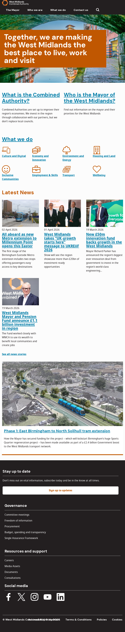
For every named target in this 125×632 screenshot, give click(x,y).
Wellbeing (99, 175)
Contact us (81, 10)
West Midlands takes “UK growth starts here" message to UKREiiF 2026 (61, 242)
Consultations (13, 578)
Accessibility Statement (44, 619)
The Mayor (13, 10)
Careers (9, 560)
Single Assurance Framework (21, 538)
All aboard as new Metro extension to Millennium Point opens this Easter (19, 240)
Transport (68, 175)
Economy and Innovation (40, 158)
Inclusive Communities (10, 177)
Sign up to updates (60, 490)
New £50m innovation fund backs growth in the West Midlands (104, 240)
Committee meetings (17, 515)
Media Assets (12, 566)
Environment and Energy (73, 158)
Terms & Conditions (78, 619)
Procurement (12, 526)
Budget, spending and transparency (25, 532)
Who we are (34, 10)
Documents (11, 572)
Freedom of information (18, 521)
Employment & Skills (45, 175)
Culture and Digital (14, 156)
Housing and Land (104, 156)
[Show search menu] (97, 10)
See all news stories (14, 354)
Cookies (117, 619)
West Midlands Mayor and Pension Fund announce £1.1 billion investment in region (19, 320)
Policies (102, 619)
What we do (58, 10)
